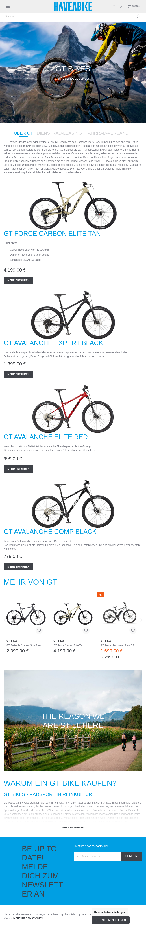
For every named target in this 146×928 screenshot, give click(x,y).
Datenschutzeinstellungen (109, 912)
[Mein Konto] (121, 6)
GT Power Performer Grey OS (117, 645)
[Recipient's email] (97, 856)
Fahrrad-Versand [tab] (107, 133)
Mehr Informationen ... (29, 918)
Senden (131, 856)
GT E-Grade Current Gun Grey (23, 645)
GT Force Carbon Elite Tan (68, 645)
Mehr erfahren (18, 280)
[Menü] (8, 6)
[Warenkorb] (133, 6)
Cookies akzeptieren (111, 920)
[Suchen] (69, 16)
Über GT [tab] (23, 133)
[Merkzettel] (114, 6)
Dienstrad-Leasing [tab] (59, 133)
